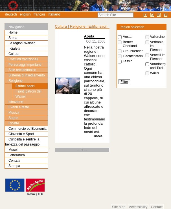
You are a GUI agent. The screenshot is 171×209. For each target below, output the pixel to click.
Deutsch (11, 14)
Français (39, 14)
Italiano (54, 14)
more (98, 136)
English (25, 14)
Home (12, 32)
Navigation (16, 27)
